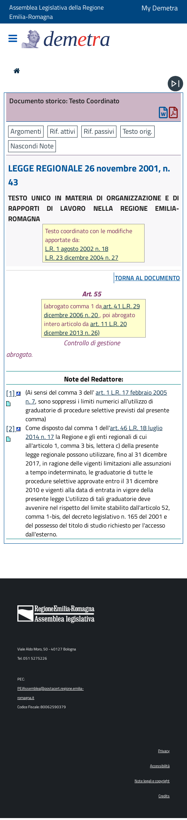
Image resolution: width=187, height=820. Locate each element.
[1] (11, 393)
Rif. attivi (62, 131)
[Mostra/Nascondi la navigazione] (12, 39)
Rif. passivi (99, 131)
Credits (164, 796)
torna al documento (147, 277)
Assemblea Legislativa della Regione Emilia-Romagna (56, 12)
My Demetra (160, 8)
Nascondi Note (32, 146)
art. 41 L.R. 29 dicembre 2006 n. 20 (92, 310)
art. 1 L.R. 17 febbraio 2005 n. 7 (96, 397)
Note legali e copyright (152, 781)
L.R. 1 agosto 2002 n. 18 (76, 248)
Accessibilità (160, 766)
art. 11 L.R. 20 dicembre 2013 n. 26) (85, 328)
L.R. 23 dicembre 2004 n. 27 (81, 257)
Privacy (164, 751)
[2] (11, 428)
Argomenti (25, 131)
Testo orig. (137, 131)
